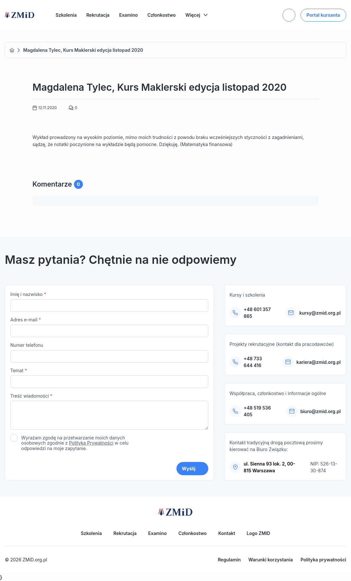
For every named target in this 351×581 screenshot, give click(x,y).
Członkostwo (162, 15)
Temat (109, 378)
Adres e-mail (109, 327)
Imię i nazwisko (109, 301)
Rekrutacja (97, 15)
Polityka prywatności (323, 559)
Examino (128, 15)
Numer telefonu (109, 352)
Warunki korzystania (270, 559)
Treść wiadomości (109, 412)
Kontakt (226, 533)
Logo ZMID (258, 533)
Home (12, 50)
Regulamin (229, 559)
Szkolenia (66, 15)
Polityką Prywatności (91, 443)
